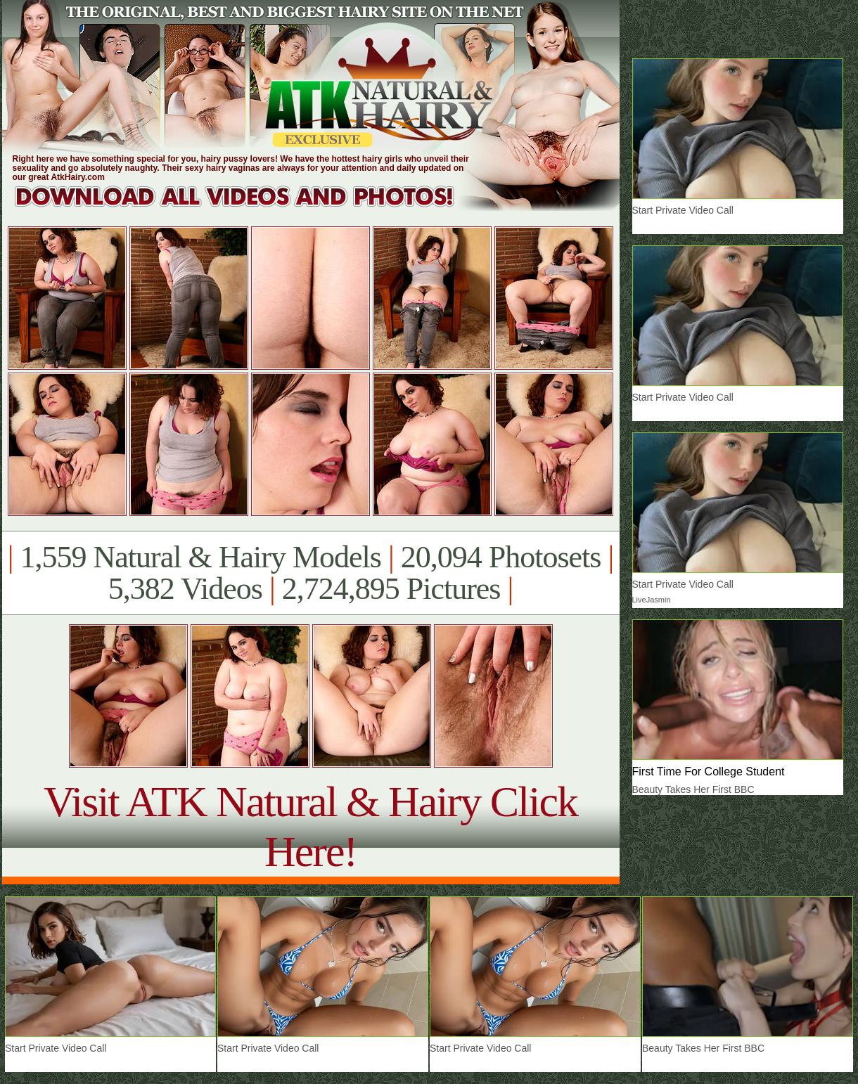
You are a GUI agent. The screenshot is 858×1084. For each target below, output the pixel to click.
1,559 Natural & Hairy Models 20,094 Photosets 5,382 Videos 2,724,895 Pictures (310, 573)
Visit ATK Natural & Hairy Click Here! (310, 826)
